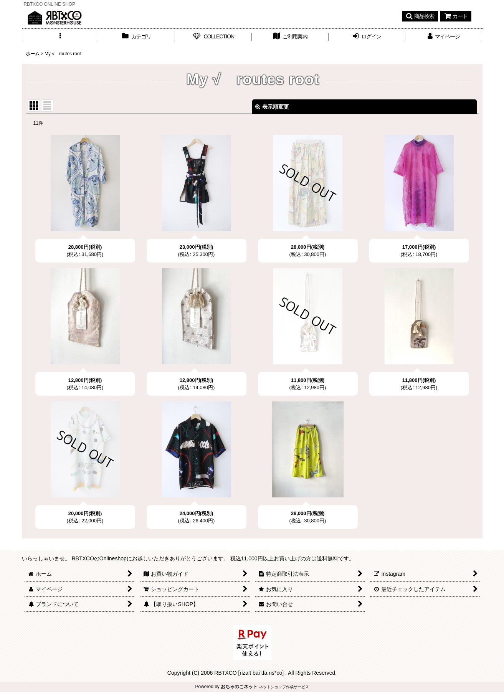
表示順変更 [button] (272, 107)
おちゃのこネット (239, 686)
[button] (420, 16)
